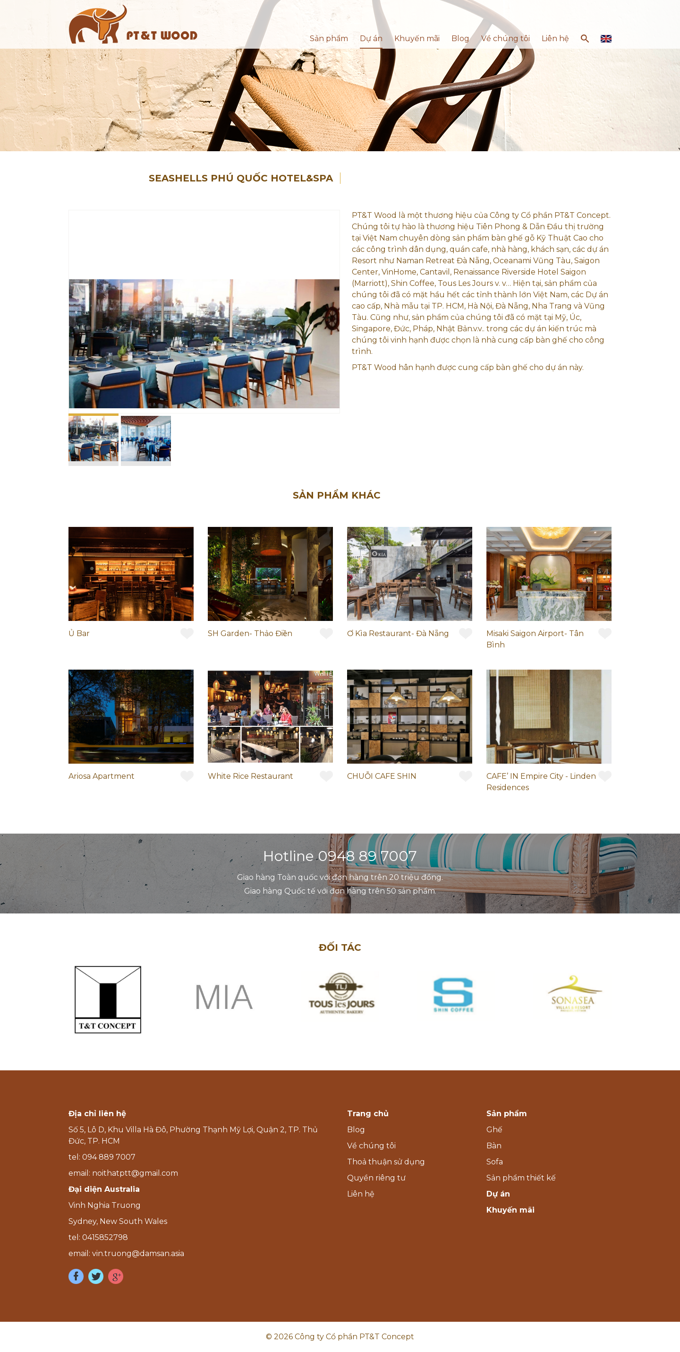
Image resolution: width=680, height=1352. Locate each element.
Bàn (494, 1145)
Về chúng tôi (505, 38)
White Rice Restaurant (250, 776)
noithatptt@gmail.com (135, 1173)
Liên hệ (555, 38)
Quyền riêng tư (376, 1177)
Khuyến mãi (417, 38)
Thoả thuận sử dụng (386, 1161)
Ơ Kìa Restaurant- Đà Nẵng (398, 633)
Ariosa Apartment (101, 776)
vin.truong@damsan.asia (138, 1253)
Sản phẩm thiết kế (521, 1177)
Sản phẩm (329, 38)
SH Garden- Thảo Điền (250, 633)
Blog (460, 38)
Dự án (371, 38)
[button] (331, 218)
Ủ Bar (79, 633)
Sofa (494, 1161)
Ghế (494, 1129)
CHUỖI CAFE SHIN (381, 776)
